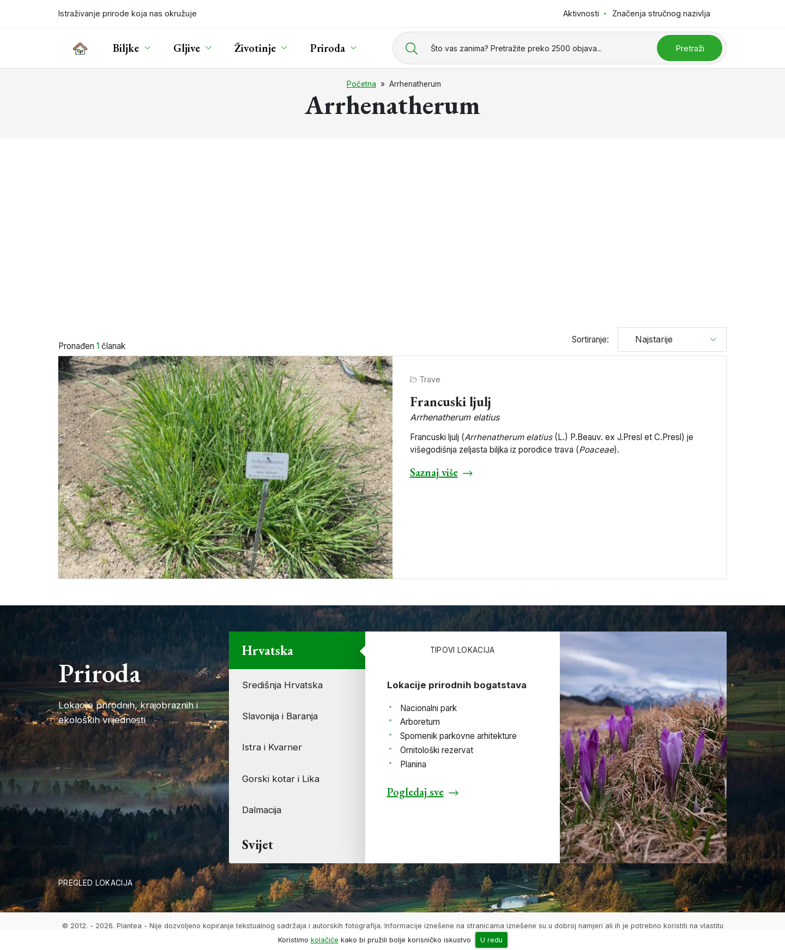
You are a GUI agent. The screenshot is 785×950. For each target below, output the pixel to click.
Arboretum (420, 722)
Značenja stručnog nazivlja (661, 13)
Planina (413, 764)
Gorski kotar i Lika (280, 778)
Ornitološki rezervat (436, 750)
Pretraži (689, 48)
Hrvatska (267, 650)
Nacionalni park (428, 708)
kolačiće (325, 940)
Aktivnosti (581, 13)
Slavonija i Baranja (280, 716)
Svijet (257, 844)
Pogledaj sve (415, 792)
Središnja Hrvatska (282, 685)
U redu (491, 940)
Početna (361, 84)
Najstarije (650, 339)
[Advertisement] (392, 228)
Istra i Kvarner (272, 747)
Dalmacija (261, 809)
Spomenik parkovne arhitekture (458, 736)
